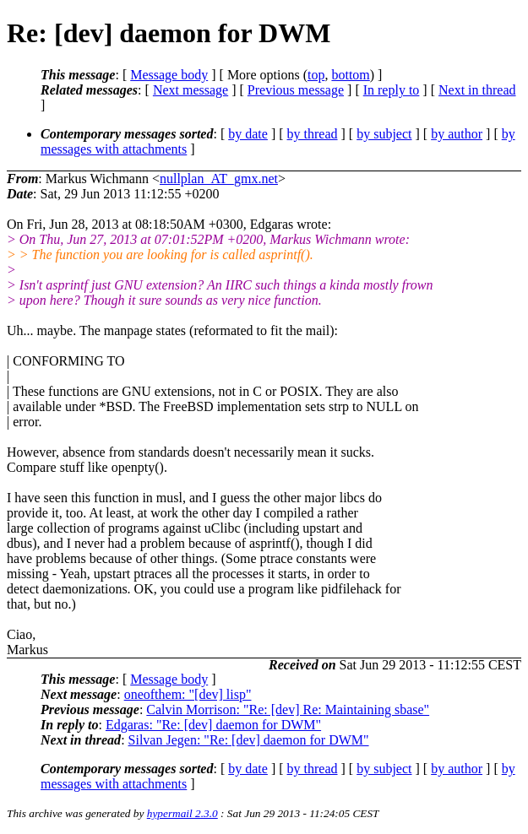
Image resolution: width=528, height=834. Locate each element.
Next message (190, 90)
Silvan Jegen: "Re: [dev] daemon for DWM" (248, 740)
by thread (312, 134)
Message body (169, 75)
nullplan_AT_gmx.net (219, 178)
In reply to (391, 90)
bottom (350, 75)
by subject (384, 134)
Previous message (296, 90)
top (316, 75)
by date (248, 134)
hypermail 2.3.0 (182, 813)
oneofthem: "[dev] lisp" (188, 694)
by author (456, 134)
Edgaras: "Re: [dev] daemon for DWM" (213, 725)
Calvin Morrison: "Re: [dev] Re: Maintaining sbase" (287, 709)
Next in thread (477, 90)
